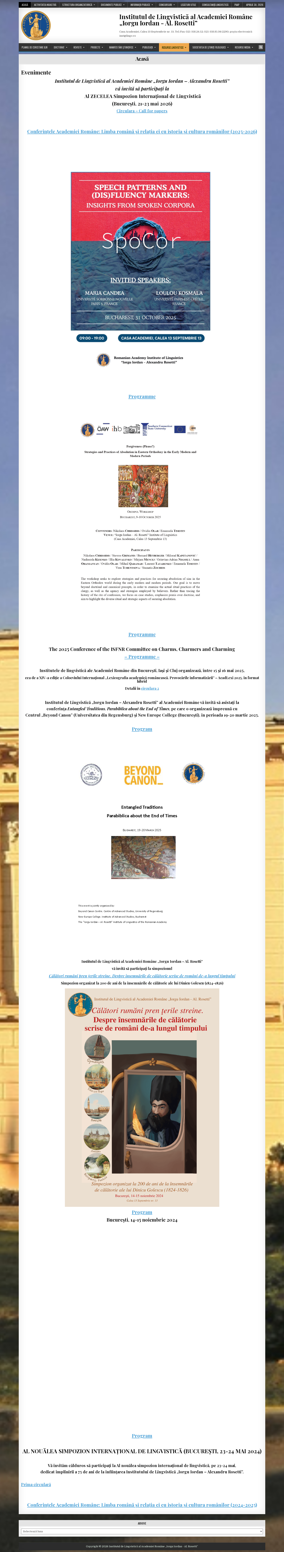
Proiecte (95, 47)
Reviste (78, 47)
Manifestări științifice (121, 47)
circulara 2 (150, 688)
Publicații (147, 47)
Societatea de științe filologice (209, 47)
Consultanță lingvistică (215, 5)
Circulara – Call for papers (142, 110)
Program (142, 729)
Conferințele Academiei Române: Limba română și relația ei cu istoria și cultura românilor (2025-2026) (142, 131)
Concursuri (165, 5)
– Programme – (142, 656)
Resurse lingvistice (172, 47)
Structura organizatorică (77, 5)
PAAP (236, 5)
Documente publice (111, 5)
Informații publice (140, 5)
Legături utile (188, 5)
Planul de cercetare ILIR (35, 47)
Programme (142, 396)
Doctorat (59, 47)
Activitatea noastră (45, 5)
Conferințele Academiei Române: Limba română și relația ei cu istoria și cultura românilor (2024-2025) (142, 1505)
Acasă (25, 5)
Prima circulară (36, 1484)
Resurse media (242, 47)
